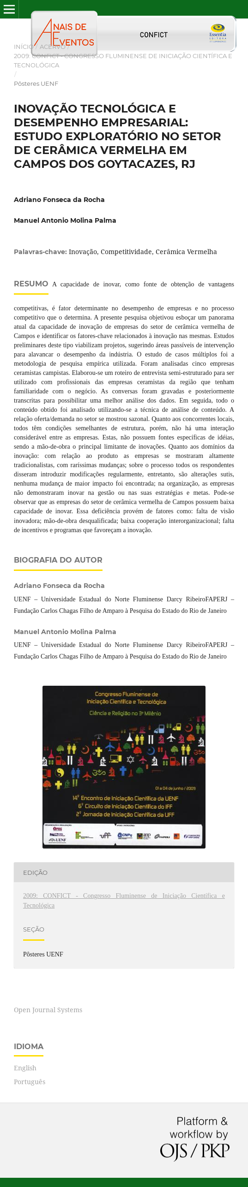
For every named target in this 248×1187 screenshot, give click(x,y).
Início (24, 46)
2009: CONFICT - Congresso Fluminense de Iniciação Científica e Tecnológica (123, 60)
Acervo (53, 46)
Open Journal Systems (48, 1009)
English (25, 1067)
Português (29, 1081)
